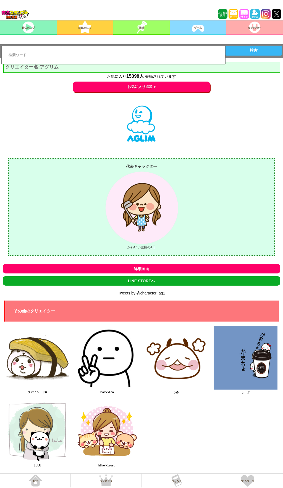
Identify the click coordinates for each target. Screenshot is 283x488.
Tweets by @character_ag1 (141, 293)
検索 (254, 50)
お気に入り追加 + (141, 87)
